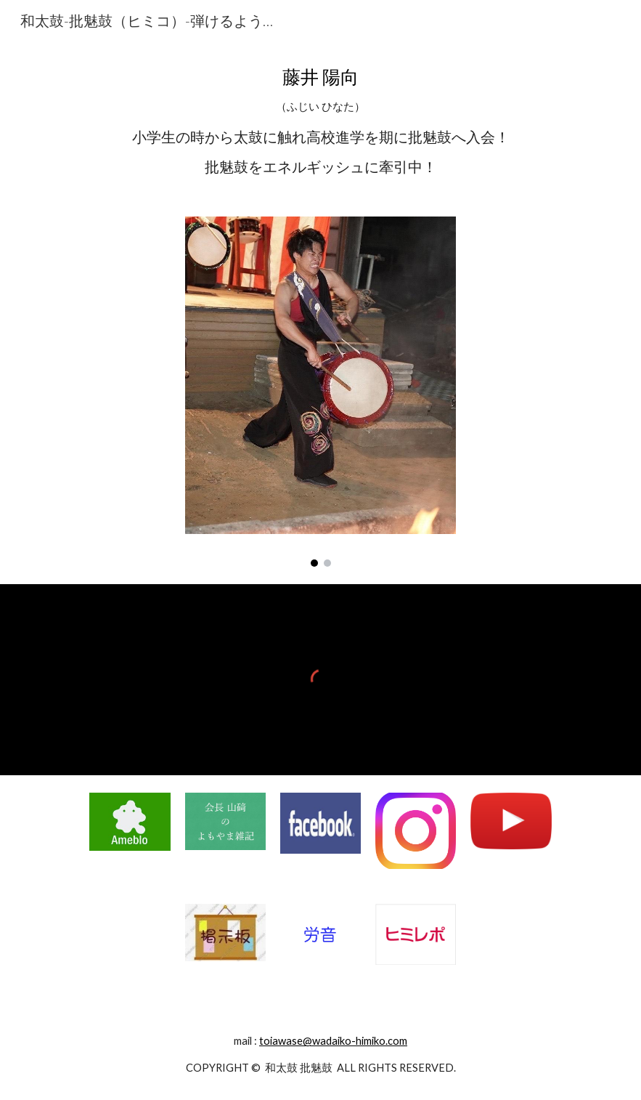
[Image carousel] (321, 392)
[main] (320, 120)
